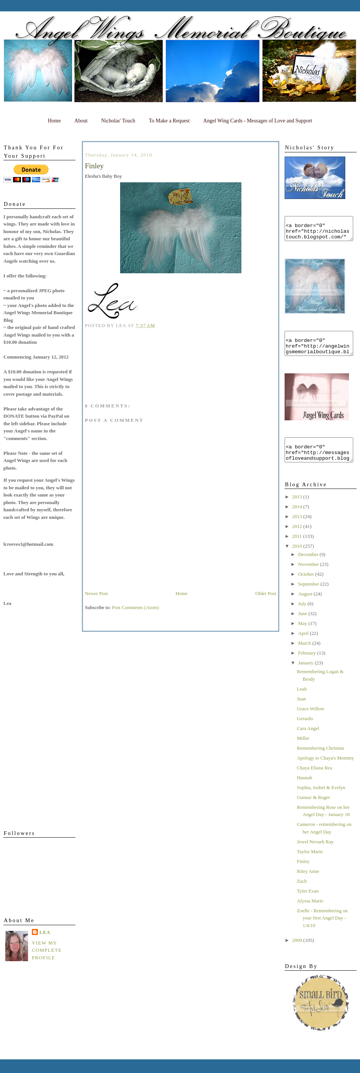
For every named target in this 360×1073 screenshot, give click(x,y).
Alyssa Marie (310, 914)
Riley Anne (308, 885)
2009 (297, 954)
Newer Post (96, 593)
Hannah (304, 791)
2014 (297, 520)
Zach (302, 895)
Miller (303, 752)
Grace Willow (310, 722)
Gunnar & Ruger (313, 811)
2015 (297, 510)
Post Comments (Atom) (135, 607)
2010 (297, 559)
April (304, 647)
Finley (303, 875)
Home (54, 121)
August (306, 607)
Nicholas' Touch (118, 121)
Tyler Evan (307, 904)
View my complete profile (47, 950)
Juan (301, 712)
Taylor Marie (309, 865)
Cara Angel (308, 742)
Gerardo (305, 732)
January (306, 676)
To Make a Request (169, 121)
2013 (297, 530)
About (81, 121)
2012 (297, 540)
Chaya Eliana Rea (314, 781)
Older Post (265, 593)
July (303, 617)
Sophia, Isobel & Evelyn (321, 801)
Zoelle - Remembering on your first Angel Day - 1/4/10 (322, 931)
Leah (302, 702)
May (303, 637)
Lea (44, 932)
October (306, 588)
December (309, 568)
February (307, 666)
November (309, 578)
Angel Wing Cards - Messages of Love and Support (257, 121)
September (309, 597)
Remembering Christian (320, 761)
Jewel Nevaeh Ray (315, 855)
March (305, 656)
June (303, 627)
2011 (297, 550)
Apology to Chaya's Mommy (325, 771)
